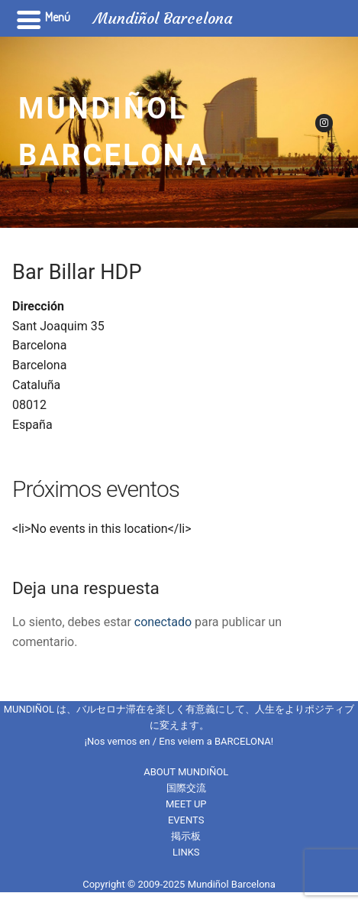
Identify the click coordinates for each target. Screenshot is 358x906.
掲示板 (186, 836)
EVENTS (186, 820)
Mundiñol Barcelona (113, 132)
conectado (163, 622)
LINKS (186, 852)
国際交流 (186, 788)
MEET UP (186, 804)
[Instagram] (324, 123)
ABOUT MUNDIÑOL (186, 772)
